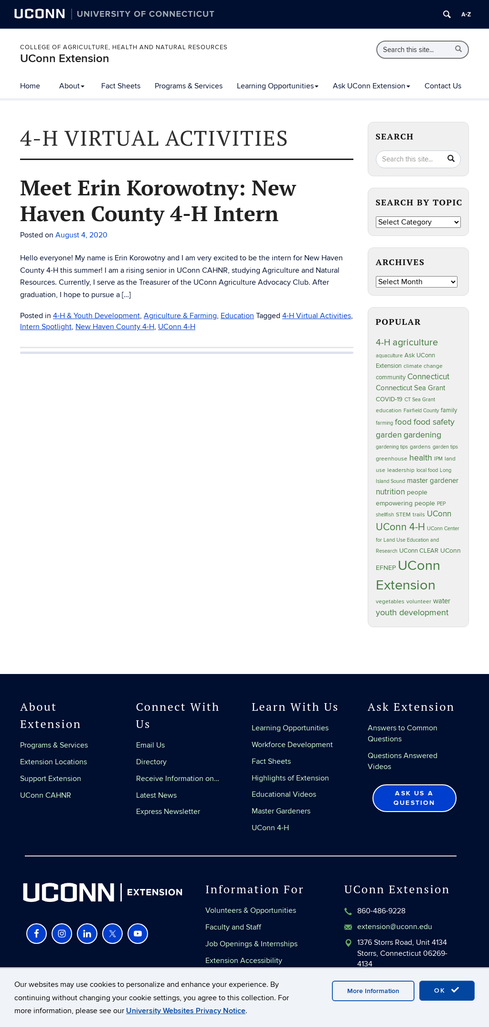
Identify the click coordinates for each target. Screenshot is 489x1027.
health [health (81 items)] (420, 458)
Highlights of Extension (290, 778)
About (72, 86)
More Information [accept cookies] (373, 991)
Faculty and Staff (233, 927)
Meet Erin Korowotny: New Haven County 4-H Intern (158, 200)
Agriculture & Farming (180, 316)
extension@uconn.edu (394, 926)
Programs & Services (189, 86)
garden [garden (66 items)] (389, 435)
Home (30, 86)
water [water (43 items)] (441, 601)
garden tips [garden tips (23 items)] (445, 447)
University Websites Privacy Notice (185, 1011)
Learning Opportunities (278, 86)
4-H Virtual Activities (316, 316)
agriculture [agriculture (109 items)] (415, 342)
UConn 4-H (176, 327)
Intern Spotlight (46, 327)
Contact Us (443, 86)
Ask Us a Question (414, 798)
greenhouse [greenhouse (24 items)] (391, 458)
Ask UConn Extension (371, 86)
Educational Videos (284, 794)
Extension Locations (53, 762)
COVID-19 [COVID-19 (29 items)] (389, 399)
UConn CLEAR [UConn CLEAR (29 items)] (418, 551)
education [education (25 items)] (389, 410)
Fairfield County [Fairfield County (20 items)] (421, 410)
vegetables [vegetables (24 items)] (390, 601)
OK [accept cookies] (447, 990)
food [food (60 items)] (403, 422)
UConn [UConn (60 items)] (439, 514)
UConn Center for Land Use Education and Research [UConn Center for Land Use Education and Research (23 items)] (417, 539)
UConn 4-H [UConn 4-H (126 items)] (400, 527)
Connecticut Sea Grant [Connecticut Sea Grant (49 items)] (410, 388)
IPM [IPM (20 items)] (438, 459)
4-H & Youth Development (96, 316)
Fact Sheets (120, 86)
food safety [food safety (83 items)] (434, 422)
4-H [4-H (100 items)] (383, 342)
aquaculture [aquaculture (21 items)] (389, 356)
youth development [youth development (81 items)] (412, 613)
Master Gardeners (281, 811)
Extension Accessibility (243, 960)
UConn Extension (64, 58)
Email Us (150, 745)
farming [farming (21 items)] (384, 423)
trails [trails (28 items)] (419, 514)
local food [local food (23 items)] (427, 470)
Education (237, 316)
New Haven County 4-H (114, 327)
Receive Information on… (177, 778)
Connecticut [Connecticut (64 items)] (428, 377)
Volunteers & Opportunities (250, 910)
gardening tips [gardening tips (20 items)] (392, 447)
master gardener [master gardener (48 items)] (432, 480)
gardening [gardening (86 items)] (422, 434)
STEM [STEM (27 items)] (403, 514)
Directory (151, 762)
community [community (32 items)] (390, 377)
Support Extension (50, 778)
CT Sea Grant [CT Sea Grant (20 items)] (419, 399)
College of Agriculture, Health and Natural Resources (124, 47)
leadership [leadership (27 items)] (401, 470)
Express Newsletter (168, 811)
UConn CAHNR (45, 795)
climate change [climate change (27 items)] (423, 366)
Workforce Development (292, 744)
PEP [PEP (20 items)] (441, 504)
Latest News (156, 795)
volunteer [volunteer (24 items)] (418, 601)
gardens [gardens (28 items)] (420, 446)
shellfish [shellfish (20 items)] (385, 515)
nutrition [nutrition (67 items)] (390, 492)
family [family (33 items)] (449, 410)
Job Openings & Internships (251, 944)
